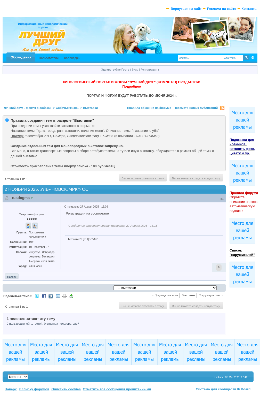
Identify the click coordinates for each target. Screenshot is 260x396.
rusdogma (21, 198)
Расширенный (253, 57)
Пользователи (49, 57)
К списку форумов (34, 389)
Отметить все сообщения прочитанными (117, 389)
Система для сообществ (216, 389)
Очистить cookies (66, 389)
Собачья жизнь (67, 107)
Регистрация (149, 69)
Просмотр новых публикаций (196, 107)
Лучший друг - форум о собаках (27, 107)
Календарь (71, 57)
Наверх (11, 277)
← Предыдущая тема (164, 295)
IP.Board (244, 389)
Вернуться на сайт (185, 9)
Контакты (249, 9)
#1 (222, 198)
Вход (135, 69)
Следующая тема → (211, 295)
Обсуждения (21, 57)
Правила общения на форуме (149, 107)
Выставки (90, 107)
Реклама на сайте (221, 9)
